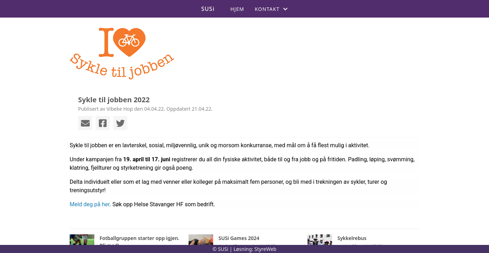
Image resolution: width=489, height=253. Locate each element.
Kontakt (271, 9)
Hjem (237, 9)
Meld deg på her (89, 204)
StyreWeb (265, 249)
